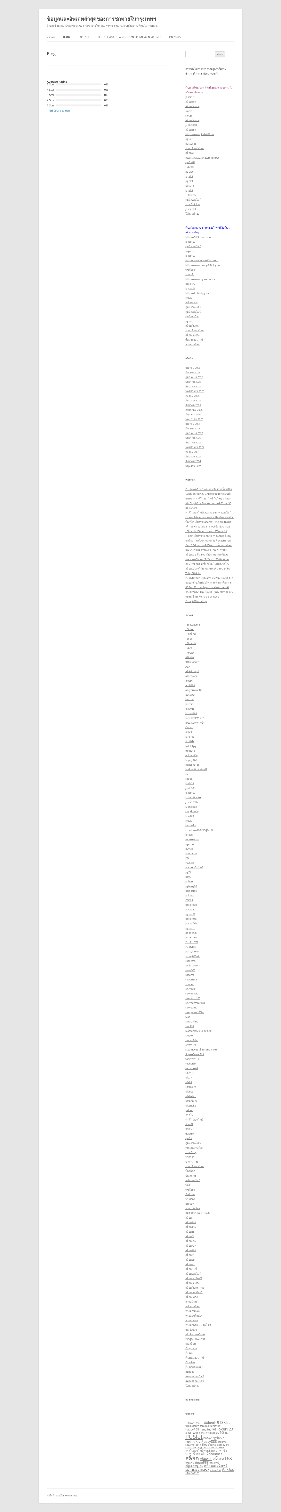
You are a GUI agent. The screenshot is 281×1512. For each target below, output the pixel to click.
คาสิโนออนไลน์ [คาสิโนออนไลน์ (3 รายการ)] (194, 1450)
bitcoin (189, 704)
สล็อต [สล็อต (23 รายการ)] (192, 1458)
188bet (189, 638)
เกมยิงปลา (191, 1329)
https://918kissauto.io (198, 237)
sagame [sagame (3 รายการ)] (222, 1442)
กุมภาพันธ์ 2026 (194, 377)
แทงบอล (190, 1371)
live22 (188, 297)
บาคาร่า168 (191, 1161)
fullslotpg (190, 746)
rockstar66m (192, 965)
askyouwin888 (193, 690)
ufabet (189, 1091)
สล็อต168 (190, 101)
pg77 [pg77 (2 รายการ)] (227, 1432)
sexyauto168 (192, 998)
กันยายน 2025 (193, 400)
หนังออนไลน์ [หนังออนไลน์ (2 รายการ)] (215, 1470)
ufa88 (188, 1082)
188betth (190, 195)
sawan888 (191, 979)
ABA (187, 666)
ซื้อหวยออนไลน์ (194, 339)
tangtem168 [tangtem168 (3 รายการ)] (204, 1447)
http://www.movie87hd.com (201, 260)
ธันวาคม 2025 (193, 386)
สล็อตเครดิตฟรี (193, 1278)
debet (188, 732)
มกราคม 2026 (193, 381)
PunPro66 (191, 937)
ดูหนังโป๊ (190, 162)
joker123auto (193, 797)
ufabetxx (190, 1096)
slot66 (188, 115)
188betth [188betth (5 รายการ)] (209, 1422)
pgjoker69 (191, 890)
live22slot (190, 825)
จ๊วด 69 (189, 1124)
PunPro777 (191, 942)
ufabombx (191, 1101)
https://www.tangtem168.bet (202, 157)
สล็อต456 (190, 1227)
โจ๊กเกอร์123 (192, 213)
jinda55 (189, 783)
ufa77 (188, 1077)
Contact (83, 37)
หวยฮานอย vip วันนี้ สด (198, 1325)
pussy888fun (192, 951)
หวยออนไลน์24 (193, 1315)
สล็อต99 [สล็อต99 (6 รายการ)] (206, 1459)
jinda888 (190, 788)
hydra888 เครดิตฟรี (196, 769)
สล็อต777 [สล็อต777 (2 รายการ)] (189, 1462)
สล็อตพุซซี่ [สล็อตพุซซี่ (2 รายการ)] (214, 1462)
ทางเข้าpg (191, 1152)
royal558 (190, 970)
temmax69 (191, 1068)
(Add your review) (58, 110)
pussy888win (192, 956)
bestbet (189, 699)
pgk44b (189, 895)
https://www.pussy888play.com (203, 265)
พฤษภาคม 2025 (194, 419)
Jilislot (188, 778)
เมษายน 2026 (192, 367)
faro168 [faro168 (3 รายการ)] (204, 1426)
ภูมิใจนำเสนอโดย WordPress (62, 1495)
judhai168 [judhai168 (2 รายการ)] (204, 1432)
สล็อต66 (189, 1236)
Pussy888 (190, 947)
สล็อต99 (189, 1255)
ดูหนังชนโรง (192, 316)
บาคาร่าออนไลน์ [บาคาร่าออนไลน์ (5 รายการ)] (196, 1453)
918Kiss (189, 657)
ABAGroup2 (192, 671)
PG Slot (189, 862)
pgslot (189, 139)
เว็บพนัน (189, 1353)
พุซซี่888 (190, 269)
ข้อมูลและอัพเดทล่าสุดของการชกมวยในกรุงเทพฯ (101, 18)
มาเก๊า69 (190, 1199)
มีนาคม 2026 (192, 372)
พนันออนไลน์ (192, 1180)
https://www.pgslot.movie (200, 279)
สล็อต (188, 1217)
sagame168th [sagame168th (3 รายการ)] (193, 1444)
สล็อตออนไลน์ (193, 1273)
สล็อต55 (189, 1231)
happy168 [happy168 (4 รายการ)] (192, 1429)
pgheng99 (191, 886)
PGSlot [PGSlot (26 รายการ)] (194, 1437)
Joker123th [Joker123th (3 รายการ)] (191, 1432)
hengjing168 (192, 764)
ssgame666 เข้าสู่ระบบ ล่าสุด (201, 1049)
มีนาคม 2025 (192, 428)
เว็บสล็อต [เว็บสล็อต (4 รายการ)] (228, 1470)
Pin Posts (175, 37)
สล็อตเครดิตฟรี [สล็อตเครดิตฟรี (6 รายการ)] (216, 1465)
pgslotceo (191, 919)
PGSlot (189, 900)
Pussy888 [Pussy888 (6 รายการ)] (209, 1441)
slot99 (188, 111)
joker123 (190, 97)
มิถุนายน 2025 (193, 414)
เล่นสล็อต (190, 1343)
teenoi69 (190, 1063)
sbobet (189, 984)
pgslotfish (191, 923)
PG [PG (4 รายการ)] (222, 1432)
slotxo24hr (191, 1040)
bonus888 (191, 713)
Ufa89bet (190, 1087)
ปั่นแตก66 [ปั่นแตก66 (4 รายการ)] (215, 1454)
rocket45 (190, 961)
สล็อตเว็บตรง (192, 106)
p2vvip (189, 848)
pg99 (188, 876)
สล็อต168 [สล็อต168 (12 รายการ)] (222, 1458)
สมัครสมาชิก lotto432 (197, 1213)
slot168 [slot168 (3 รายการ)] (212, 1444)
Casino (189, 727)
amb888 (190, 685)
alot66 (189, 680)
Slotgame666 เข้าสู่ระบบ (198, 1031)
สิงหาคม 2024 (193, 461)
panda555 (191, 853)
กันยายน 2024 (193, 456)
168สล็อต (190, 634)
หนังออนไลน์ (192, 1306)
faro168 (189, 736)
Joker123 (190, 792)
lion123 (189, 816)
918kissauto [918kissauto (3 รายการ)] (192, 1426)
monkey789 (192, 839)
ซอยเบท (189, 1133)
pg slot (189, 171)
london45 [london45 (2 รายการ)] (214, 1432)
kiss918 (189, 185)
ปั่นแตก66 (190, 1175)
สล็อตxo (190, 153)
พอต (187, 1185)
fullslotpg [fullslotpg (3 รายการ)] (215, 1426)
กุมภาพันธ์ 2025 (194, 433)
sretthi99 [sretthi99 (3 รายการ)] (190, 1447)
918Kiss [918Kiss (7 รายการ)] (223, 1422)
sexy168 (190, 989)
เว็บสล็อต (190, 1362)
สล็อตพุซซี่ (191, 1269)
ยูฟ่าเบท (189, 1203)
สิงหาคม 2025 (193, 405)
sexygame (191, 1007)
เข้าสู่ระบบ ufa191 (195, 1334)
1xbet (188, 648)
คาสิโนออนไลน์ (194, 1119)
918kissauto (192, 662)
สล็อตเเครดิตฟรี (194, 1292)
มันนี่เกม (190, 1194)
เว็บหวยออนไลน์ (194, 1367)
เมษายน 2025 (192, 424)
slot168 (189, 1026)
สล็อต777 (190, 1245)
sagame (189, 251)
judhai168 (191, 125)
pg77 (188, 872)
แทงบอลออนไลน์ (194, 1376)
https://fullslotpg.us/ (197, 293)
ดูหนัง (188, 1138)
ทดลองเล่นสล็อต (194, 1147)
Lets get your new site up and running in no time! (129, 37)
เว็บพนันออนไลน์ (194, 1357)
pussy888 (190, 143)
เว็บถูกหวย (191, 1348)
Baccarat (190, 694)
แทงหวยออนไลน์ (194, 1381)
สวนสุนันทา (191, 1301)
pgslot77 (190, 283)
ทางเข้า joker (192, 204)
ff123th (189, 741)
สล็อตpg (190, 1259)
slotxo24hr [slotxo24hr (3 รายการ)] (223, 1444)
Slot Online (191, 1021)
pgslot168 (191, 904)
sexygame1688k (194, 1012)
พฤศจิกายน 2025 (194, 391)
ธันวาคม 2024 (193, 442)
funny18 (190, 750)
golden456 (191, 755)
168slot (189, 629)
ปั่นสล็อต (190, 1171)
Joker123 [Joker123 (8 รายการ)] (225, 1429)
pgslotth (190, 928)
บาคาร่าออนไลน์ (194, 148)
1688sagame (192, 624)
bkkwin (189, 708)
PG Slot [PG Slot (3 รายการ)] (207, 1438)
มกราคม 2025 (193, 438)
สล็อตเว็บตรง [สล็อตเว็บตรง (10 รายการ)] (197, 1469)
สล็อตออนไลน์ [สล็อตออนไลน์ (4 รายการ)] (194, 1466)
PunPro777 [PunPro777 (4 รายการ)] (193, 1442)
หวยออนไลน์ (192, 344)
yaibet (189, 1110)
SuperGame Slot (194, 1054)
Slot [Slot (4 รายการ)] (204, 1444)
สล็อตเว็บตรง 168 (194, 1287)
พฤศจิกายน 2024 (194, 447)
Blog (66, 37)
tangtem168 (192, 1059)
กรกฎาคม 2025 (194, 410)
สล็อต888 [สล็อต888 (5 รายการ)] (202, 1462)
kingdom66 (191, 811)
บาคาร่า (189, 274)
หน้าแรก (51, 37)
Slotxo (189, 1035)
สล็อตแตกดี (191, 1297)
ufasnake (190, 1105)
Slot (187, 1017)
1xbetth (190, 167)
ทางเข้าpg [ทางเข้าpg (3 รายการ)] (209, 1450)
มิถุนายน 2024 (193, 466)
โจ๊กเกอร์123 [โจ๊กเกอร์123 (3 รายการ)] (192, 1473)
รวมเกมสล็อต (192, 1208)
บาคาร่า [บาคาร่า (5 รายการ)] (221, 1450)
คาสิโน (189, 1115)
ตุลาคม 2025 (192, 396)
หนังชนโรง (191, 302)
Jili (186, 774)
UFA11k (189, 1073)
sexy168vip (191, 993)
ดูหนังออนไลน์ (193, 199)
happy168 (191, 760)
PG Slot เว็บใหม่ (194, 867)
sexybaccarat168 (195, 1003)
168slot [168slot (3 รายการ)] (189, 1423)
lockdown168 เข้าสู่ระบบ (199, 830)
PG (187, 858)
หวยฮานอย (191, 1320)
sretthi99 (190, 1045)
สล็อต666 (190, 1241)
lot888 (189, 834)
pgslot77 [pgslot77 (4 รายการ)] (218, 1438)
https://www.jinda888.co (199, 134)
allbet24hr (191, 676)
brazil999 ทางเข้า (195, 718)
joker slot (190, 209)
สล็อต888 (190, 129)
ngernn (189, 844)
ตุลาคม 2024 (192, 452)
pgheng (189, 881)
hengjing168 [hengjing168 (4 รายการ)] (208, 1429)
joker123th (191, 802)
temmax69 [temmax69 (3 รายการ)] (217, 1447)
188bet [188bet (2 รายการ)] (198, 1423)
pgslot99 (190, 288)
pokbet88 (191, 933)
